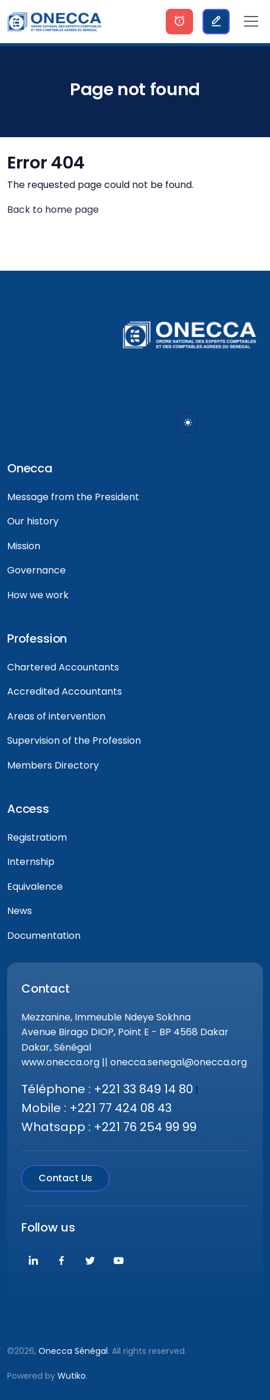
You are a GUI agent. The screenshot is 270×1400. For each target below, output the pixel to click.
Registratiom (37, 837)
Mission (23, 546)
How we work (38, 595)
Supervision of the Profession (74, 740)
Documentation (44, 935)
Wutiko (71, 1376)
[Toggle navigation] (251, 21)
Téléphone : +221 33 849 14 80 (107, 1089)
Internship (30, 861)
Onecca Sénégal (73, 1351)
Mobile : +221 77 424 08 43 (96, 1108)
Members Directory (53, 765)
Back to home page (53, 209)
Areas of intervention (56, 716)
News (19, 911)
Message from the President (73, 497)
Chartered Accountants (63, 667)
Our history (33, 521)
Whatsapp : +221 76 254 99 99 (109, 1127)
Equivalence (35, 886)
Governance (36, 570)
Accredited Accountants (64, 691)
